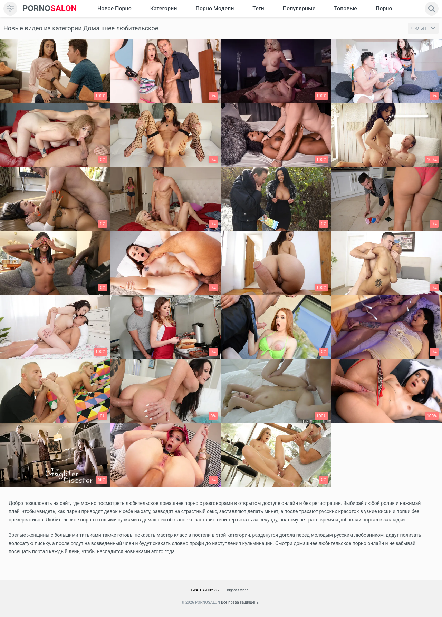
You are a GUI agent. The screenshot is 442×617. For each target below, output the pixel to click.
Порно (384, 8)
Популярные (299, 8)
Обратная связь (204, 590)
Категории (163, 8)
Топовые (345, 8)
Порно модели (214, 8)
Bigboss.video (237, 590)
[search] (432, 9)
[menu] (10, 9)
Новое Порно (114, 8)
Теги (258, 8)
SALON (49, 8)
